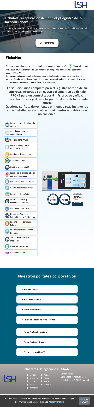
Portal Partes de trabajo (34, 342)
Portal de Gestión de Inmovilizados (38, 319)
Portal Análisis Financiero (34, 332)
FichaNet (75, 66)
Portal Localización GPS (33, 352)
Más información (56, 402)
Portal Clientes (30, 289)
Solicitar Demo (47, 42)
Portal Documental (31, 299)
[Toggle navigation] (5, 5)
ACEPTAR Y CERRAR (84, 400)
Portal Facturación (31, 309)
